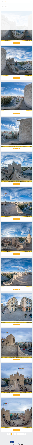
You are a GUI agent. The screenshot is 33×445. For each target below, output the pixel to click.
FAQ (10, 444)
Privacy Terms (21, 444)
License (13, 444)
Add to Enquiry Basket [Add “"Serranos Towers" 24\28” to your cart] (16, 183)
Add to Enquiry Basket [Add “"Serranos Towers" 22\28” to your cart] (16, 113)
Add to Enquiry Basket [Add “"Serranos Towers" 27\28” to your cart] (16, 289)
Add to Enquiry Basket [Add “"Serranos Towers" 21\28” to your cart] (16, 78)
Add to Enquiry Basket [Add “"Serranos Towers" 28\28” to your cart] (16, 324)
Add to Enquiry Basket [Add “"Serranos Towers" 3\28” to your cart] (16, 359)
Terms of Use (16, 444)
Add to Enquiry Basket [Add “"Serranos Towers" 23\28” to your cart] (16, 148)
